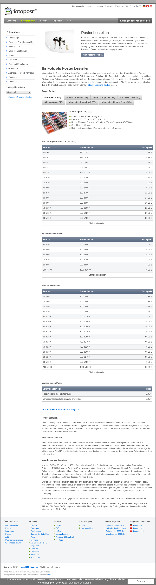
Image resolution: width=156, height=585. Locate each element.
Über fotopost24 (78, 6)
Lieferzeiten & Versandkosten (19, 97)
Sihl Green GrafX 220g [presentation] (130, 97)
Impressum (98, 6)
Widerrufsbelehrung (13, 543)
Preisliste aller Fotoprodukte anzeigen (59, 409)
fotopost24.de (138, 525)
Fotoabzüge (13, 38)
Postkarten (35, 555)
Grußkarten (13, 68)
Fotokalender (14, 46)
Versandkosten (62, 534)
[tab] (52, 97)
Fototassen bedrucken (115, 525)
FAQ (57, 528)
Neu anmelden (87, 528)
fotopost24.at (138, 531)
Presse (132, 6)
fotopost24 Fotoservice (28, 567)
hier (49, 575)
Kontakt (89, 6)
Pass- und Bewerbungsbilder (20, 42)
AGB (139, 6)
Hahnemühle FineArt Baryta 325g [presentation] (116, 102)
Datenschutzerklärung (14, 540)
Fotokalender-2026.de (115, 531)
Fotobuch (12, 77)
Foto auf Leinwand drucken (98, 85)
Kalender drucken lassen (116, 528)
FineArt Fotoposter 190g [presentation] (103, 97)
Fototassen (13, 82)
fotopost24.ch (138, 528)
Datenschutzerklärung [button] (80, 582)
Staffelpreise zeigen (97, 223)
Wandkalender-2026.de (115, 534)
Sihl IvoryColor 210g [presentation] (53, 102)
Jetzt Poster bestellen (93, 55)
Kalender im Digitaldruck (40, 534)
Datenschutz (109, 6)
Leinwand (12, 60)
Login (83, 525)
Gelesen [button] (141, 581)
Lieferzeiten (60, 531)
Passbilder (35, 528)
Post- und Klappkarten (18, 64)
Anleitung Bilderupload (65, 537)
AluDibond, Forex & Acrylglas (21, 73)
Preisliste (59, 525)
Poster (11, 55)
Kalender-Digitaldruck (17, 51)
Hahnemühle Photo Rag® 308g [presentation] (82, 102)
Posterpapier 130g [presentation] (52, 97)
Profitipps (59, 540)
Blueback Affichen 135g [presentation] (77, 97)
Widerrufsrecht (122, 6)
